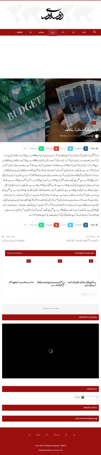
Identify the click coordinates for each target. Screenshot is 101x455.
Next (84, 294)
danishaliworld (57, 450)
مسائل (58, 32)
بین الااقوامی (36, 32)
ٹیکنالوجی (38, 434)
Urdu (79, 397)
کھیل (66, 434)
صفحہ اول (80, 32)
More (24, 32)
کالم (29, 434)
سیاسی (48, 32)
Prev (92, 294)
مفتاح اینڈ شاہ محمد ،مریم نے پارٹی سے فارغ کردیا (13, 240)
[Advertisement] (50, 57)
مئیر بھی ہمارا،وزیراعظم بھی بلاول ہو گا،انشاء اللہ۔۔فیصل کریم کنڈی (82, 240)
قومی (69, 32)
